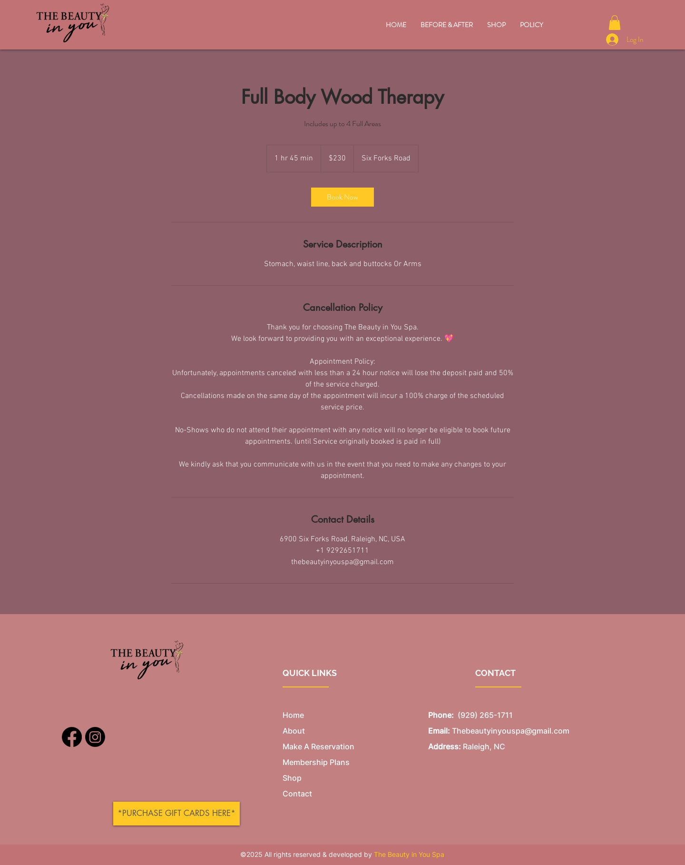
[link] (342, 197)
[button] (614, 22)
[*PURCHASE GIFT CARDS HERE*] (176, 813)
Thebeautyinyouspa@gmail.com (510, 731)
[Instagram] (95, 737)
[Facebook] (72, 737)
